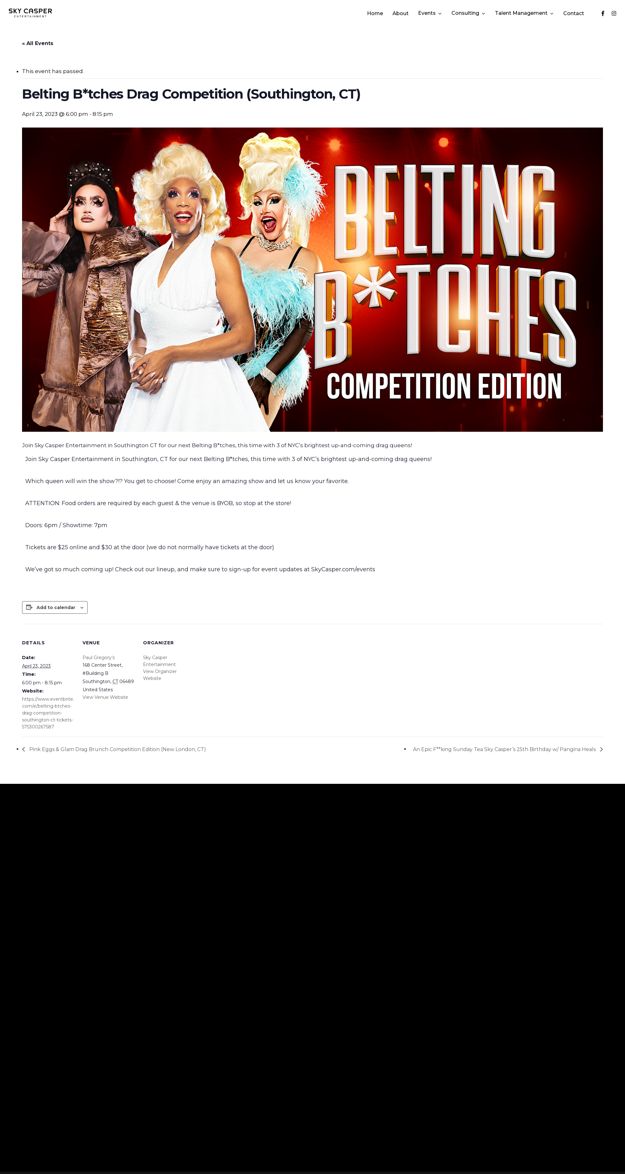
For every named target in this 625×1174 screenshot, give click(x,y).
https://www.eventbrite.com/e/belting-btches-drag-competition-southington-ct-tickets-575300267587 (48, 713)
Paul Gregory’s (99, 657)
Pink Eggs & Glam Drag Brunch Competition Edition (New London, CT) (117, 749)
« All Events (37, 43)
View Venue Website (105, 697)
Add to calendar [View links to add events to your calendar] (56, 607)
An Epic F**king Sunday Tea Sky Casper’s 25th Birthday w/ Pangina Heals (505, 749)
